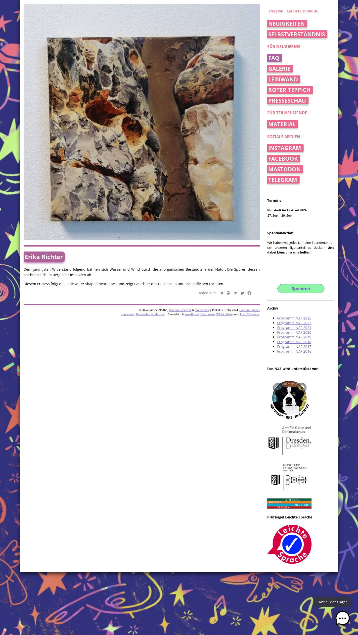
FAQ (273, 58)
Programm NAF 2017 (294, 346)
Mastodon (284, 169)
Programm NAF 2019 (294, 337)
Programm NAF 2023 (294, 318)
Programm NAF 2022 (294, 322)
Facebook (283, 158)
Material (282, 124)
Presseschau (287, 100)
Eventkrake (207, 314)
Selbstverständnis (296, 34)
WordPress (192, 314)
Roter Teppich (289, 90)
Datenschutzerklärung (150, 314)
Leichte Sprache (302, 11)
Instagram (284, 148)
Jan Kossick (202, 310)
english (276, 11)
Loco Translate (249, 314)
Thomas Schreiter (180, 310)
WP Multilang (224, 314)
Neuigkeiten (286, 23)
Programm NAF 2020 (294, 332)
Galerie (279, 68)
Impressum (128, 314)
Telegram (282, 180)
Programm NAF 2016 (294, 351)
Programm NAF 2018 (294, 341)
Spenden (301, 288)
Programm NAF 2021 (294, 327)
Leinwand (283, 79)
